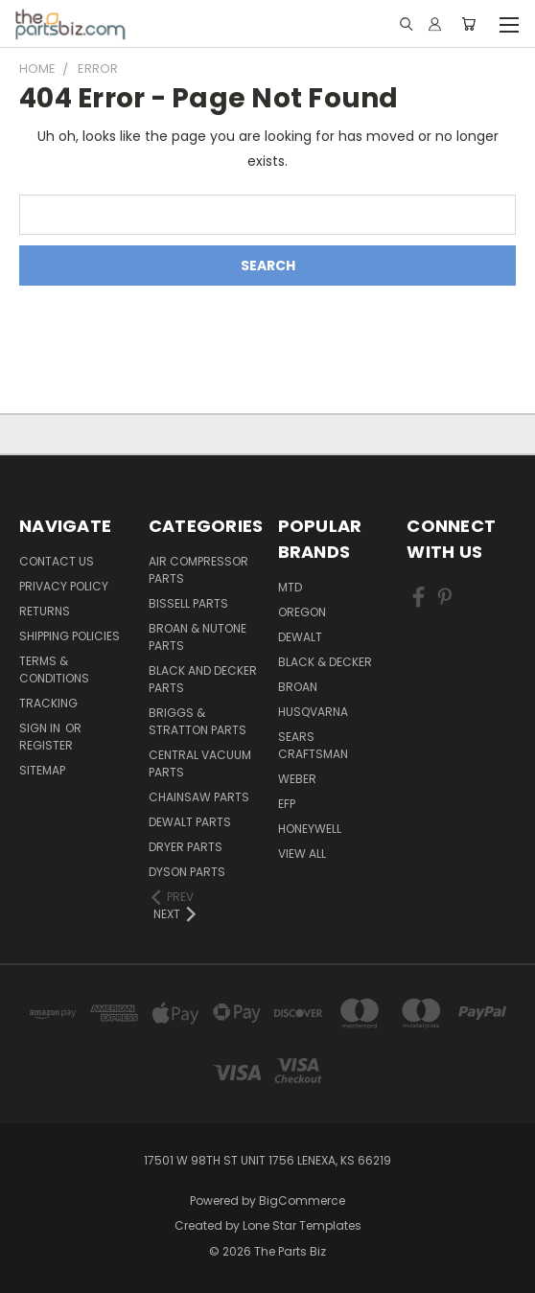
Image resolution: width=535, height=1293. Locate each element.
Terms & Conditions (54, 669)
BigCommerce (302, 1200)
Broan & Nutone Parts (197, 637)
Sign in (41, 728)
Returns (44, 611)
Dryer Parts (185, 847)
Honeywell (309, 828)
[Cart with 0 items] (468, 24)
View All (302, 853)
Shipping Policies (69, 636)
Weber (297, 779)
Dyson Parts (187, 872)
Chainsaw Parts (199, 797)
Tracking (48, 703)
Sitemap (42, 770)
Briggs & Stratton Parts (197, 721)
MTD (290, 587)
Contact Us (56, 561)
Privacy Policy (63, 586)
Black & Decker (325, 662)
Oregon (302, 612)
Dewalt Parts (190, 822)
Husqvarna (313, 712)
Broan (297, 687)
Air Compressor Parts (198, 570)
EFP (286, 804)
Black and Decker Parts (203, 679)
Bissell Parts (188, 603)
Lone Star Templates (302, 1225)
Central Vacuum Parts (200, 763)
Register (46, 745)
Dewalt (300, 637)
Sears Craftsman (313, 745)
